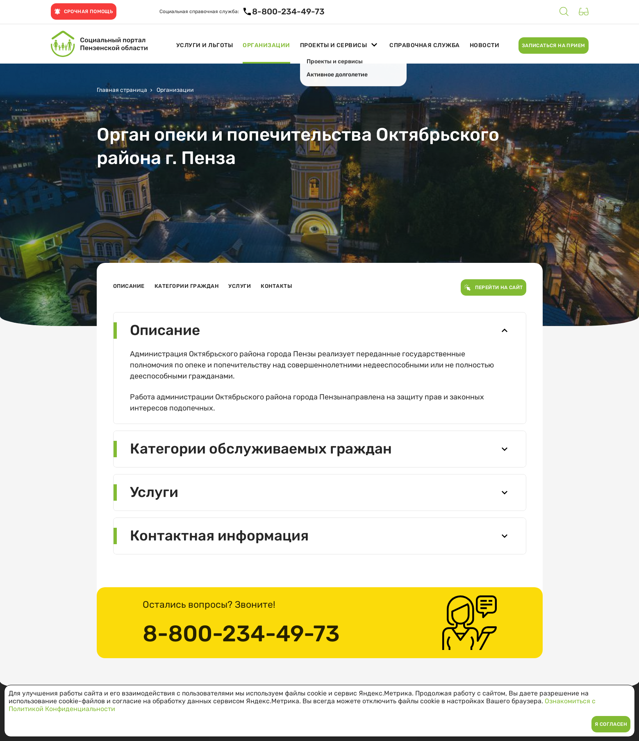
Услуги (239, 286)
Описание (129, 286)
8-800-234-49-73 (241, 634)
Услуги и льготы (204, 45)
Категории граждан (187, 286)
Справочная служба (424, 45)
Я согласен (611, 724)
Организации (266, 45)
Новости (485, 45)
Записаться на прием (553, 45)
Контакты (276, 286)
